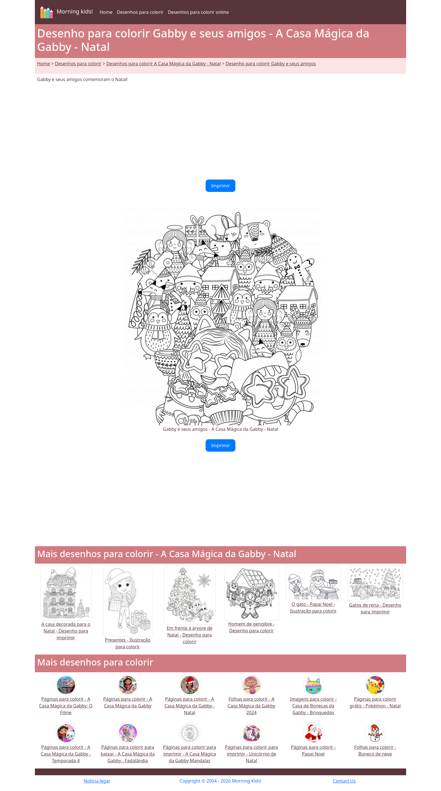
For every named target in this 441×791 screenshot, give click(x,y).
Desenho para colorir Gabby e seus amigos (271, 63)
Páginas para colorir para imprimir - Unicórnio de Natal (251, 747)
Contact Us (344, 781)
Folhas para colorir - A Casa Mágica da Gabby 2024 (251, 699)
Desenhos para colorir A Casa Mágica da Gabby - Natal (163, 63)
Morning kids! (65, 12)
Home (106, 12)
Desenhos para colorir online (198, 12)
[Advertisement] (220, 131)
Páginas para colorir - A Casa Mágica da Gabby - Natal (190, 699)
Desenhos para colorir (140, 12)
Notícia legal (97, 781)
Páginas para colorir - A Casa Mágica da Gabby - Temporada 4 (66, 747)
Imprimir (220, 186)
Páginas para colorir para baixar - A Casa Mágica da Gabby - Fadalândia (128, 747)
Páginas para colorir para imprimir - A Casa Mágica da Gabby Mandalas (189, 747)
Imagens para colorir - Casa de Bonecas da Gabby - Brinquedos (313, 699)
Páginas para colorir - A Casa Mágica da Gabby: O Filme (66, 699)
